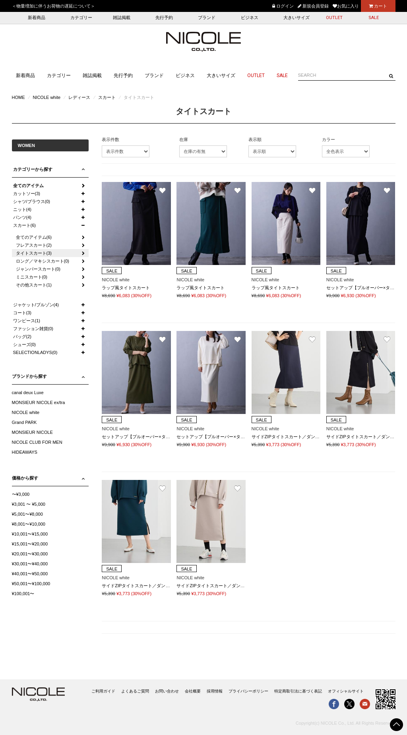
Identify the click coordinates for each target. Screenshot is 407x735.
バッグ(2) (22, 336)
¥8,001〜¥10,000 (28, 524)
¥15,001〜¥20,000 (30, 544)
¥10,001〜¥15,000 (30, 534)
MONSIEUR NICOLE (32, 432)
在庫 (183, 139)
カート (378, 6)
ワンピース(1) (26, 320)
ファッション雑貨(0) (33, 328)
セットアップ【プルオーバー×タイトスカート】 (149, 436)
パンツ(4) (22, 217)
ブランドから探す (29, 376)
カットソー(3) (26, 193)
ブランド (206, 17)
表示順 (255, 139)
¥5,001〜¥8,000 (27, 514)
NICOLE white (46, 97)
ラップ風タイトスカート (126, 287)
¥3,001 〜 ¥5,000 (28, 504)
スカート (107, 97)
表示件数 (110, 139)
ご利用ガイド (103, 691)
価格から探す (25, 478)
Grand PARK (24, 422)
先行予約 (164, 17)
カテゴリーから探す (32, 169)
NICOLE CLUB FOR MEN (37, 442)
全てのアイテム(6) (34, 237)
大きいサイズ (296, 17)
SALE (373, 17)
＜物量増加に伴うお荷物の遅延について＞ (53, 6)
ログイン (283, 6)
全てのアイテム (28, 185)
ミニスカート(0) (31, 277)
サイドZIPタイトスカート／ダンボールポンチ (296, 436)
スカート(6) (24, 225)
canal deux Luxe (28, 392)
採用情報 (215, 691)
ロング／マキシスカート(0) (42, 261)
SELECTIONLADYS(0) (35, 352)
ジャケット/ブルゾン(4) (36, 304)
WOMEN (26, 145)
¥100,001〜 (23, 593)
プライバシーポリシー (248, 691)
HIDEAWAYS (24, 452)
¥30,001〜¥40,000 (30, 563)
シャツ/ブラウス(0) (31, 201)
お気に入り (346, 6)
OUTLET (334, 17)
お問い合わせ (167, 691)
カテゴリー (81, 17)
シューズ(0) (24, 344)
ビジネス (249, 17)
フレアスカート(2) (34, 245)
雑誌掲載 (121, 17)
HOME (18, 97)
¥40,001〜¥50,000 (30, 573)
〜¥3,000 (21, 494)
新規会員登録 (313, 6)
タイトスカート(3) (34, 253)
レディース (79, 97)
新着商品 (36, 17)
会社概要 (193, 691)
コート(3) (22, 312)
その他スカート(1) (34, 284)
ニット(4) (22, 209)
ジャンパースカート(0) (38, 269)
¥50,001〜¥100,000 (31, 583)
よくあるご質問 (135, 691)
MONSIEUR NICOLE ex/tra (38, 402)
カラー (328, 139)
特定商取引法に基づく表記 (298, 691)
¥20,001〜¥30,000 (30, 553)
